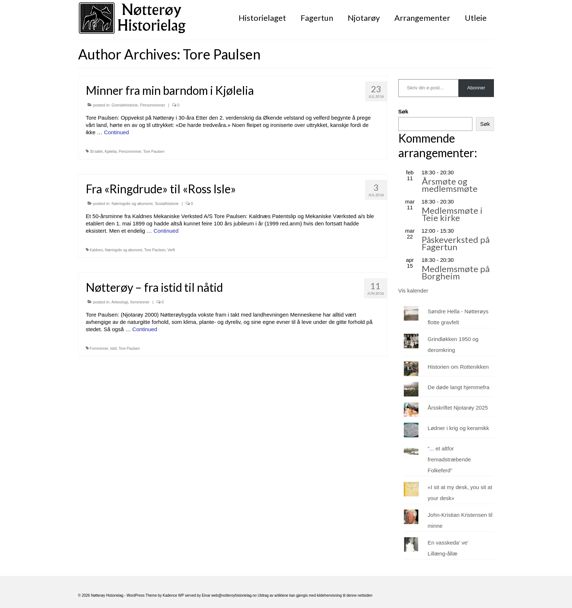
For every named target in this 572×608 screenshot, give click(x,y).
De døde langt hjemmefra (458, 387)
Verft (171, 250)
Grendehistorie (125, 105)
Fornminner (99, 348)
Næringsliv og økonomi (132, 203)
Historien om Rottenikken (458, 367)
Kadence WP (173, 595)
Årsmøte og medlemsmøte (450, 185)
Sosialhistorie (166, 203)
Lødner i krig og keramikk (458, 428)
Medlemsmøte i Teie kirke (452, 214)
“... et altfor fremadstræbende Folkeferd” (449, 459)
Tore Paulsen (153, 152)
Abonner (476, 87)
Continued (116, 132)
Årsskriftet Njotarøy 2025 (458, 407)
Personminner (152, 105)
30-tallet (96, 152)
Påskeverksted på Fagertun (456, 243)
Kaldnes (96, 250)
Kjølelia (111, 152)
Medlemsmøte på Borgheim (456, 272)
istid (113, 348)
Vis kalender (413, 290)
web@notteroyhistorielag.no (234, 595)
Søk (403, 111)
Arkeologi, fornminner (130, 302)
